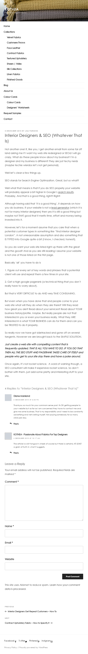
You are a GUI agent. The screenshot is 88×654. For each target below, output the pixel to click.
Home (7, 26)
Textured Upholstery (17, 58)
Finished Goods (14, 79)
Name (9, 526)
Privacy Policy (10, 647)
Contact (8, 119)
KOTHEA (12, 9)
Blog (6, 85)
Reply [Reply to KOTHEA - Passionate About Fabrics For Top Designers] (16, 453)
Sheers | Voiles (14, 63)
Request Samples (12, 113)
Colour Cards (10, 97)
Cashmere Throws (16, 42)
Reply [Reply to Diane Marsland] (16, 424)
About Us (8, 91)
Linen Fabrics (13, 74)
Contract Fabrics (15, 53)
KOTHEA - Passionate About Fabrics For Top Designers (40, 434)
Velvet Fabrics (14, 37)
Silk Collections (14, 69)
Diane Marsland (22, 396)
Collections (9, 32)
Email (9, 542)
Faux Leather (13, 48)
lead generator (60, 207)
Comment (12, 481)
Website (9, 559)
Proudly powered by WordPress (33, 647)
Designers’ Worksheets (18, 107)
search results (66, 192)
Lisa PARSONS (31, 131)
